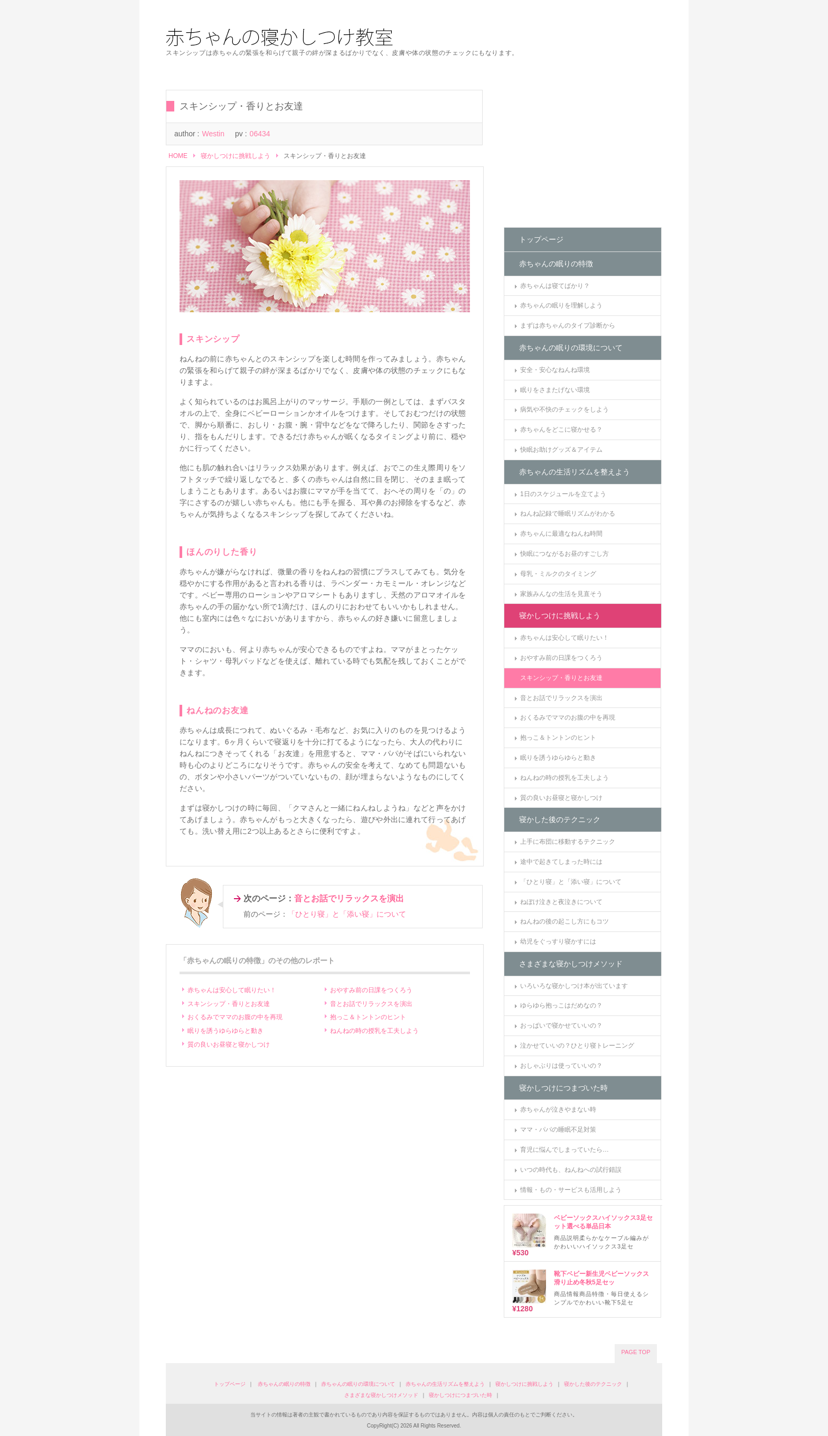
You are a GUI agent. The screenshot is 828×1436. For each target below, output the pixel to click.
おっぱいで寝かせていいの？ (561, 1025)
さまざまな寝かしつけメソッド (571, 963)
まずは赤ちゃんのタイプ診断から (567, 325)
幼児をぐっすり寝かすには (558, 941)
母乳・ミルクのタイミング (558, 573)
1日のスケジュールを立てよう (563, 494)
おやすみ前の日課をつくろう (371, 990)
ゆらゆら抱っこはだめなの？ (561, 1005)
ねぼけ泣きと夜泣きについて (561, 902)
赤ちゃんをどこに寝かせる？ (561, 429)
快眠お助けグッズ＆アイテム (561, 449)
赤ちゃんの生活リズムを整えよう (574, 472)
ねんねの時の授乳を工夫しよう (374, 1030)
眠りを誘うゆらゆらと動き (225, 1030)
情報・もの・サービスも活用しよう (571, 1189)
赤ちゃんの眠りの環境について (571, 347)
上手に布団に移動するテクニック (567, 841)
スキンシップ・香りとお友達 (228, 1004)
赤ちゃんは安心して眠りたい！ (231, 990)
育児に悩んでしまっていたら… (564, 1149)
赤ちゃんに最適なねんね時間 (561, 533)
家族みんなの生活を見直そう (561, 594)
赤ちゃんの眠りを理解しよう (561, 305)
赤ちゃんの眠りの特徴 (556, 263)
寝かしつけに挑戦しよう (235, 156)
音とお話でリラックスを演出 (349, 898)
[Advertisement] (583, 156)
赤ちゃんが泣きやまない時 (558, 1109)
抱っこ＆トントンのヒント (368, 1017)
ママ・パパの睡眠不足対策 (558, 1129)
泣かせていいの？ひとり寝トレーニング (577, 1045)
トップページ (541, 239)
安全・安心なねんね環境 (555, 370)
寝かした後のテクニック (559, 819)
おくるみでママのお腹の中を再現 (235, 1017)
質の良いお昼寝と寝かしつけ (228, 1044)
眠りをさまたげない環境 (555, 390)
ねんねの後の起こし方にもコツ (564, 921)
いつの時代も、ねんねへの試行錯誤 (571, 1169)
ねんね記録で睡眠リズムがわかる (567, 513)
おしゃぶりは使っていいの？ (561, 1065)
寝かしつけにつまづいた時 (563, 1088)
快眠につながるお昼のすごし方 (564, 553)
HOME (177, 156)
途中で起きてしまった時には (561, 861)
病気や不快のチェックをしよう (564, 409)
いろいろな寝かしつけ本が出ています (574, 986)
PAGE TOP (635, 1352)
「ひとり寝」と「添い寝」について (347, 914)
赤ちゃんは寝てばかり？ (555, 286)
